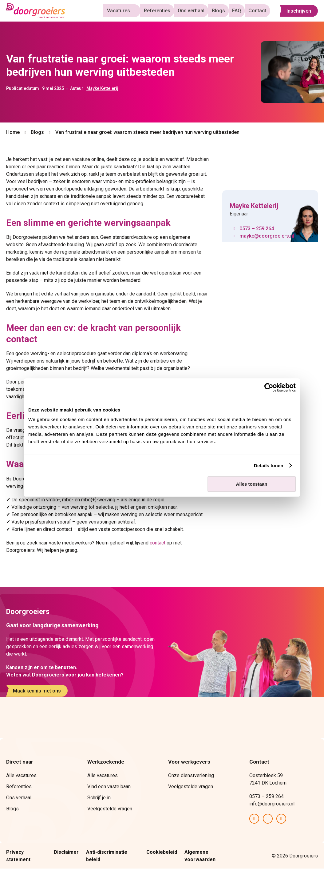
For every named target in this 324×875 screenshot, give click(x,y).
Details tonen (268, 465)
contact (157, 543)
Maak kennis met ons (37, 691)
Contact (258, 11)
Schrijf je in (99, 798)
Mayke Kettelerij (102, 88)
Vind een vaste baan (109, 786)
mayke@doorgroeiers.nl (266, 236)
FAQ (238, 11)
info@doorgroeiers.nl (271, 804)
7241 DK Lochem (267, 783)
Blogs (221, 11)
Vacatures (123, 11)
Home (13, 132)
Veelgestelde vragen (109, 809)
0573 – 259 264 (256, 228)
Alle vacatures (21, 775)
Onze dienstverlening (191, 775)
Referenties (162, 11)
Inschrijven (298, 11)
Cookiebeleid (161, 852)
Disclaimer (66, 852)
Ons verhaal (195, 11)
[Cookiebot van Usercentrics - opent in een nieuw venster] (269, 387)
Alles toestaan (251, 484)
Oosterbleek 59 (266, 775)
